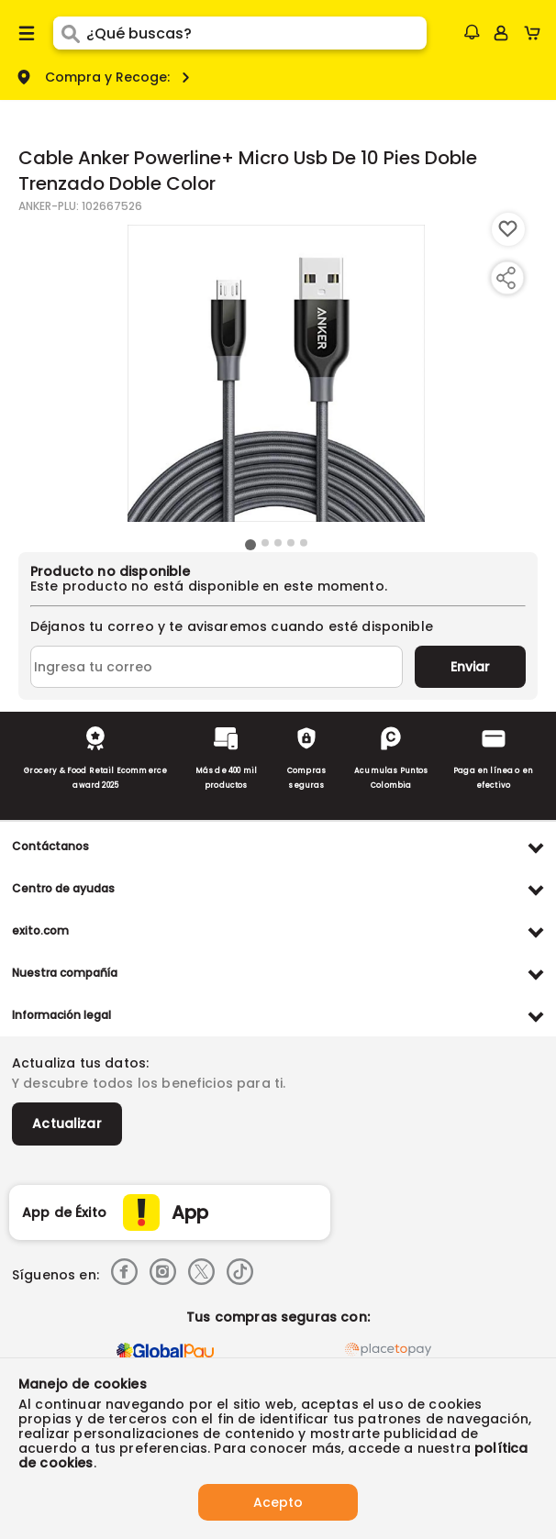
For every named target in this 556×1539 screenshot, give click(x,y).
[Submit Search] (69, 33)
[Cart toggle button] (536, 33)
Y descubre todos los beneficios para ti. (148, 1083)
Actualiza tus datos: (80, 1063)
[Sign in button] (501, 33)
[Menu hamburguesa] (26, 33)
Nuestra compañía (64, 972)
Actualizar (67, 1123)
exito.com (40, 930)
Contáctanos (50, 846)
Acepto (278, 1502)
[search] (256, 33)
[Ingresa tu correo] (216, 667)
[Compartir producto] (505, 277)
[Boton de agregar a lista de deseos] (508, 229)
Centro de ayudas (63, 888)
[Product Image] (276, 373)
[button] (471, 32)
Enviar (470, 667)
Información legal (61, 1015)
